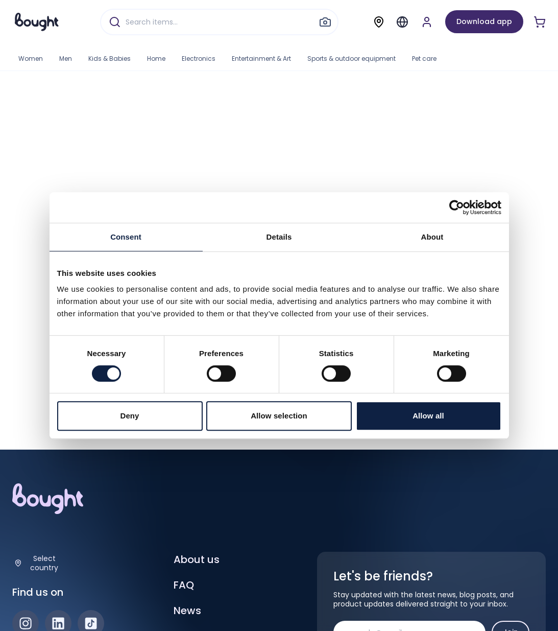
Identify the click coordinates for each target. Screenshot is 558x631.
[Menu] (402, 22)
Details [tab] (279, 236)
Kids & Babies (109, 58)
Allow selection (279, 415)
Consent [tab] (125, 236)
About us (197, 559)
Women (30, 58)
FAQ (184, 585)
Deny (129, 415)
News (187, 610)
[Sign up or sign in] (427, 22)
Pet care (424, 58)
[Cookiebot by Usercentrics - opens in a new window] (456, 207)
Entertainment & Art (261, 58)
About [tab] (432, 236)
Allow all (428, 415)
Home (156, 58)
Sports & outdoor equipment (351, 58)
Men (65, 58)
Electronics (198, 58)
